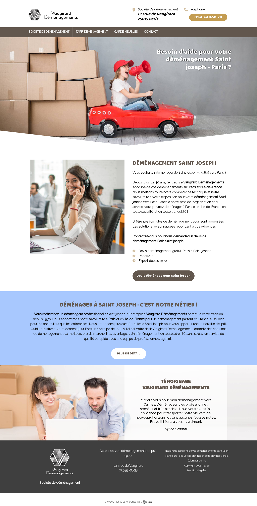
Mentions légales (196, 470)
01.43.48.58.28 (208, 17)
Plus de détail (128, 353)
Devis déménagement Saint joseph (164, 275)
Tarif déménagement (92, 31)
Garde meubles (126, 31)
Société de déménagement (49, 31)
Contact (151, 31)
